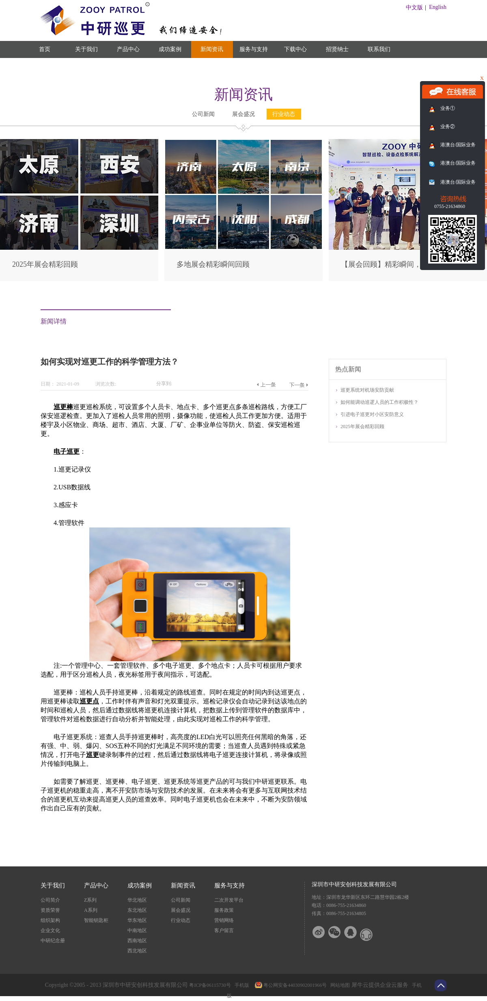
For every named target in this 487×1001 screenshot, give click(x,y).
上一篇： (266, 385)
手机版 (240, 985)
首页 (44, 49)
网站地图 (339, 985)
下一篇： (298, 385)
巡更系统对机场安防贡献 (367, 390)
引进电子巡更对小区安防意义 (372, 414)
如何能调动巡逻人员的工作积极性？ (379, 402)
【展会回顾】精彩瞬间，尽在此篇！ (399, 264)
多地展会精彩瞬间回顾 (213, 264)
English (437, 7)
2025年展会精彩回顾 (45, 264)
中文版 (414, 7)
